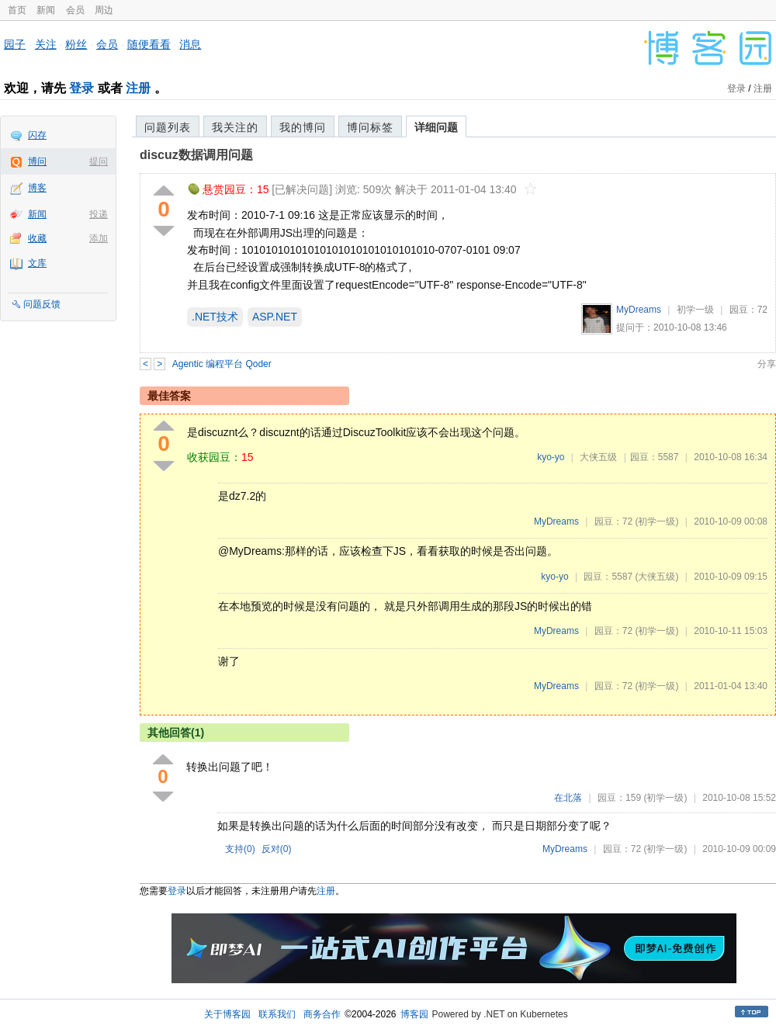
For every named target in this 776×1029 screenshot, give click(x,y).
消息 (190, 44)
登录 (81, 88)
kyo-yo (550, 457)
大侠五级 (598, 457)
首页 (17, 10)
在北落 (568, 797)
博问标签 (370, 127)
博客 (37, 187)
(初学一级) (656, 521)
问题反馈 (42, 304)
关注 (46, 44)
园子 (15, 44)
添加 (98, 238)
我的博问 (302, 127)
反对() (277, 849)
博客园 (414, 1014)
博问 (37, 161)
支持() (240, 849)
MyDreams (638, 309)
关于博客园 (227, 1014)
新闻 (45, 10)
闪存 (37, 135)
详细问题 (436, 127)
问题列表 (167, 127)
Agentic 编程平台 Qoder (222, 364)
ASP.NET (274, 316)
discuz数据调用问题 (196, 154)
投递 (98, 214)
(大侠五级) (656, 576)
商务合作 (322, 1014)
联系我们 (277, 1014)
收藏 (37, 238)
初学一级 (695, 309)
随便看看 (149, 44)
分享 (766, 364)
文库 (37, 263)
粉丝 (76, 44)
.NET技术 (215, 316)
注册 (138, 88)
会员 (75, 10)
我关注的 (235, 127)
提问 (98, 161)
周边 (104, 10)
